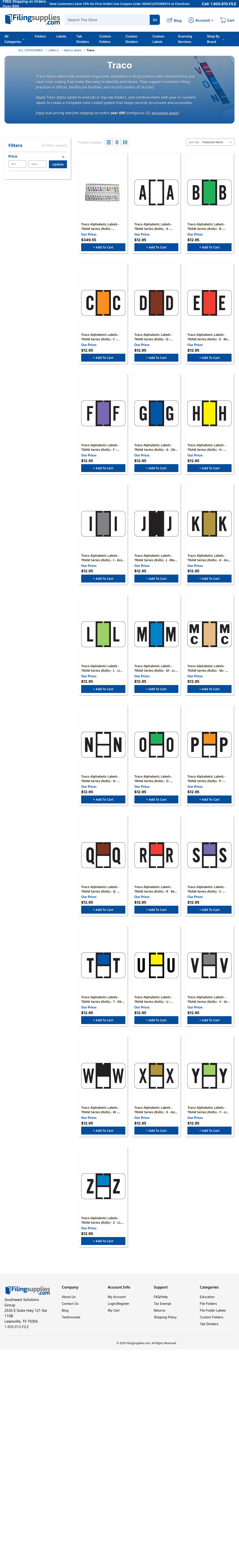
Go (155, 20)
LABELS (53, 50)
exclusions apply (165, 112)
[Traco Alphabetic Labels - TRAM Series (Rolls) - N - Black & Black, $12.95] (103, 745)
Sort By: (194, 142)
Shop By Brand (215, 39)
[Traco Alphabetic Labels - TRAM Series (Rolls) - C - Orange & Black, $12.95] (103, 303)
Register (123, 1303)
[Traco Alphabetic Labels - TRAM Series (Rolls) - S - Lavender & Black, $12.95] (209, 855)
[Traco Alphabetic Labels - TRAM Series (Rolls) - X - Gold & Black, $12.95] (156, 1076)
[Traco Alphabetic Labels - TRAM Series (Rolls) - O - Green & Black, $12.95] (156, 745)
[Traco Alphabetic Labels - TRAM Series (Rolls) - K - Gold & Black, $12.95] (209, 524)
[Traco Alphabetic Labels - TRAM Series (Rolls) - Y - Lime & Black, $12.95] (209, 1076)
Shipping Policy (165, 1317)
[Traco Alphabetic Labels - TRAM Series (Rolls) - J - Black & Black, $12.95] (156, 524)
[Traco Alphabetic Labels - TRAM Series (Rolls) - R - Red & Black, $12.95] (156, 855)
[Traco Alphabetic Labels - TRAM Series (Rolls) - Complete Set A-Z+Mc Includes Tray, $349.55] (103, 192)
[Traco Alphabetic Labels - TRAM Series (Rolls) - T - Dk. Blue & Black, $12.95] (103, 965)
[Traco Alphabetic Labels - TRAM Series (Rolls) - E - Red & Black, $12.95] (209, 303)
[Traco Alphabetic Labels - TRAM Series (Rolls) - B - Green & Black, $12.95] (209, 192)
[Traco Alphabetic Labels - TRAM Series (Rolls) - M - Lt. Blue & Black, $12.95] (156, 634)
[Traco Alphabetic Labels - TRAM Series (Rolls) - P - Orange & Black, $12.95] (209, 745)
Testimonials (71, 1317)
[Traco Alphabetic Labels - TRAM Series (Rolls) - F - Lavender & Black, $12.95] (103, 413)
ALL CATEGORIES (30, 50)
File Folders (208, 1303)
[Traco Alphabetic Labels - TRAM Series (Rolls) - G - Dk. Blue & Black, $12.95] (156, 413)
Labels (61, 36)
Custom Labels (158, 39)
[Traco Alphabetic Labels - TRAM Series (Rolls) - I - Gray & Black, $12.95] (103, 524)
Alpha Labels (72, 50)
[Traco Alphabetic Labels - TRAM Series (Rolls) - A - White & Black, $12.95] (156, 192)
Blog (65, 1310)
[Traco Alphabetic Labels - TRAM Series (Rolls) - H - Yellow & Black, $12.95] (209, 413)
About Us (69, 1297)
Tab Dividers (82, 39)
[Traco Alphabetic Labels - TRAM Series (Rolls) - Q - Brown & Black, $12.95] (103, 855)
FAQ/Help (161, 1297)
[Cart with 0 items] (227, 20)
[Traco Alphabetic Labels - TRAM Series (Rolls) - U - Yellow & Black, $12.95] (156, 965)
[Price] (37, 156)
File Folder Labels (213, 1310)
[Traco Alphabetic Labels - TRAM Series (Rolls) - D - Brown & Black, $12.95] (156, 303)
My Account (117, 1297)
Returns (159, 1310)
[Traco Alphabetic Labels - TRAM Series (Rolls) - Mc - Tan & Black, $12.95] (209, 634)
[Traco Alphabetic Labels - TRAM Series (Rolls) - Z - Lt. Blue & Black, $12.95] (103, 1186)
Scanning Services (185, 39)
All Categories (15, 39)
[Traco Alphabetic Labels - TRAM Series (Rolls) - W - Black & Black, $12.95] (103, 1076)
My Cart (114, 1310)
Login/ (112, 1303)
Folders (40, 36)
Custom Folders (105, 39)
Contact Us (70, 1303)
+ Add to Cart (103, 247)
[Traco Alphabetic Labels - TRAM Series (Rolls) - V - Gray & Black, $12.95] (209, 965)
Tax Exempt (162, 1303)
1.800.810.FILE (17, 1326)
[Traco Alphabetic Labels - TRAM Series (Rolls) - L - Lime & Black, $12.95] (103, 634)
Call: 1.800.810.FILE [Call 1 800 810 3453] (219, 4)
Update (58, 164)
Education (207, 1297)
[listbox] (218, 142)
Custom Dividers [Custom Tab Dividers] (131, 39)
